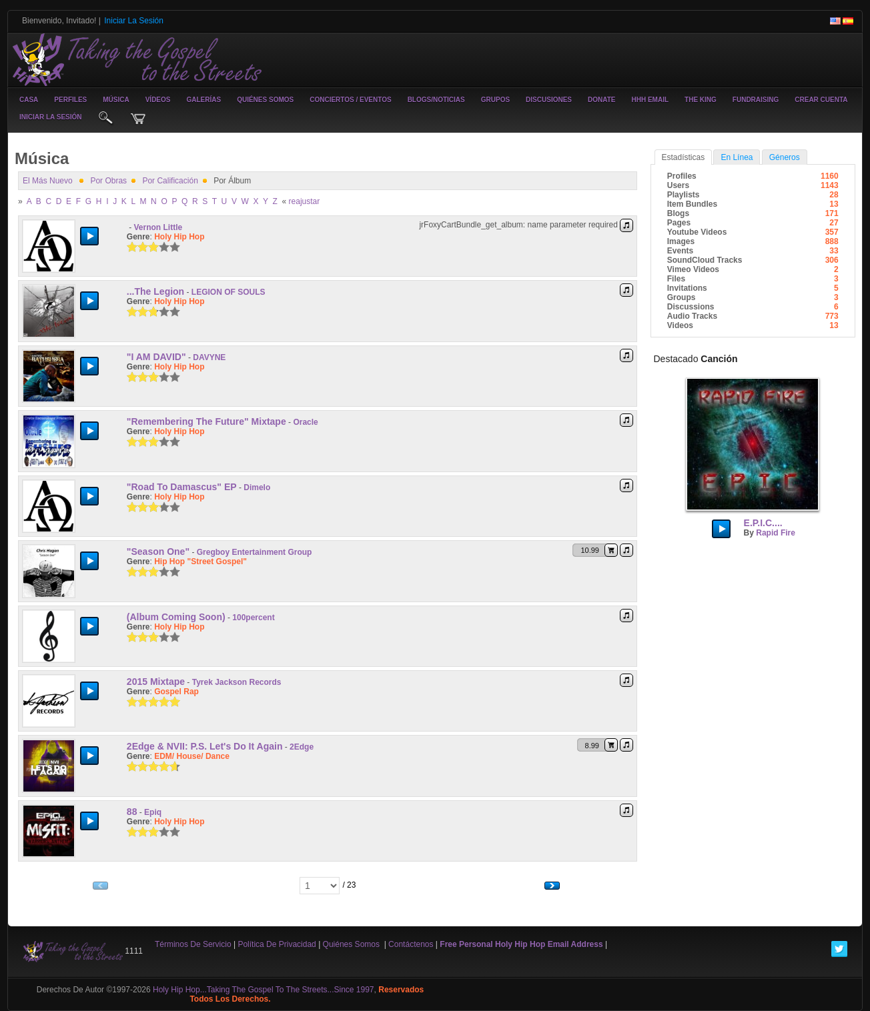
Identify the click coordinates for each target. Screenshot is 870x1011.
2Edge (302, 747)
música (116, 99)
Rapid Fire (775, 533)
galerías (204, 99)
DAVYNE (209, 357)
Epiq (152, 812)
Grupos (495, 99)
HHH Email (650, 99)
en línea (737, 157)
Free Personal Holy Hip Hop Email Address (521, 944)
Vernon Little (158, 227)
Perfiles (70, 99)
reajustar (304, 201)
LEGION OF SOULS (228, 292)
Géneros (784, 157)
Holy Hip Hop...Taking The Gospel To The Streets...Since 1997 (263, 989)
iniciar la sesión (50, 117)
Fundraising (756, 99)
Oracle (305, 422)
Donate (601, 99)
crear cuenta (821, 99)
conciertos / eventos (350, 99)
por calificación (169, 180)
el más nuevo (48, 180)
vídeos (158, 99)
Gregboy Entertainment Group (254, 552)
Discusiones (549, 99)
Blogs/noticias (436, 99)
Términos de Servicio (193, 944)
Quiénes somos (265, 99)
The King (701, 99)
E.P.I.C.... (763, 523)
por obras (108, 180)
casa (28, 99)
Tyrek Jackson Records (237, 682)
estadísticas (683, 157)
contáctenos (410, 944)
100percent (253, 617)
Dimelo (257, 487)
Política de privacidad (277, 944)
